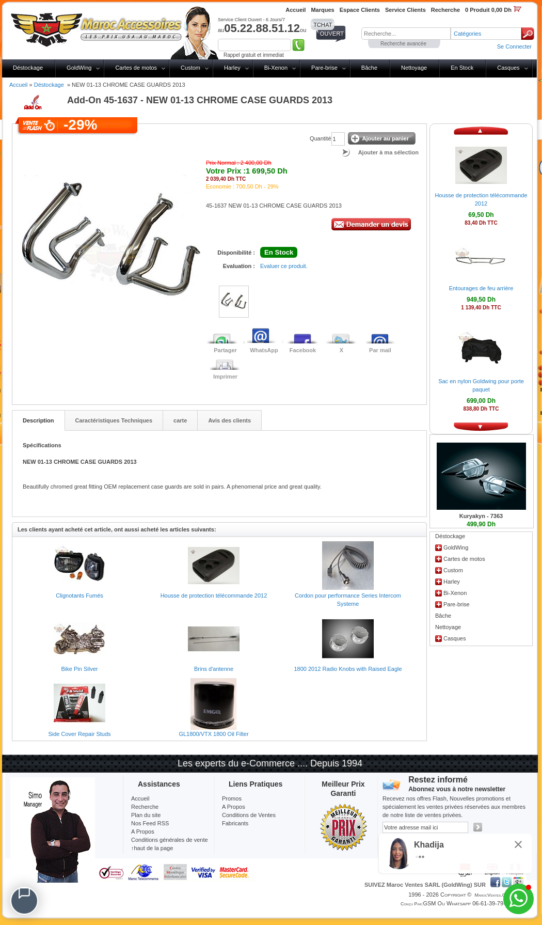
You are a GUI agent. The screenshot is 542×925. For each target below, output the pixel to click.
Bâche (369, 68)
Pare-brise (324, 68)
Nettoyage (414, 68)
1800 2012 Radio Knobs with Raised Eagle (348, 669)
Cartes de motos (136, 68)
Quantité (320, 138)
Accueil (18, 85)
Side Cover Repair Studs (79, 734)
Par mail (380, 350)
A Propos (233, 807)
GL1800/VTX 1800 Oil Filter (213, 734)
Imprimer (225, 376)
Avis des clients (229, 420)
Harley (232, 68)
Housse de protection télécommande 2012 (214, 595)
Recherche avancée (403, 43)
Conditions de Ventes (249, 815)
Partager (225, 350)
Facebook (303, 350)
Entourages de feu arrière (481, 288)
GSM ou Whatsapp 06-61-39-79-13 (467, 903)
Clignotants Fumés (79, 595)
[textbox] (406, 33)
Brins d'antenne (213, 669)
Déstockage (28, 68)
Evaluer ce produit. (284, 266)
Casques (508, 68)
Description (38, 420)
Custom (190, 68)
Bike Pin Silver (79, 669)
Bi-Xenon (276, 68)
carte (180, 420)
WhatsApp (264, 350)
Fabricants (235, 823)
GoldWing (79, 68)
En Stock (462, 68)
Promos (232, 798)
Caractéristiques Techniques (114, 420)
